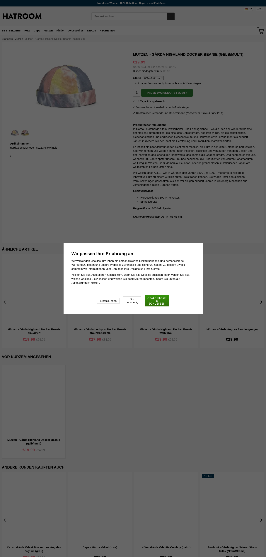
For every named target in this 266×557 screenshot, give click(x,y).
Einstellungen (108, 300)
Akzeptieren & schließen (156, 301)
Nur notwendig (132, 301)
